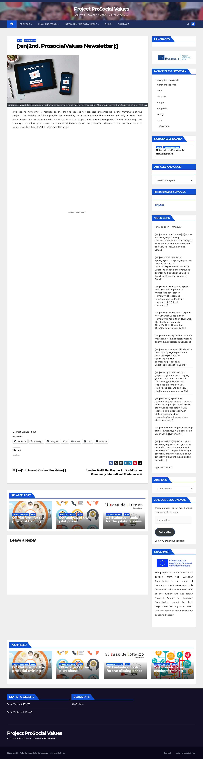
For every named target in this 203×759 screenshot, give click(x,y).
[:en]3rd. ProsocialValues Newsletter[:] (39, 470)
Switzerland (163, 126)
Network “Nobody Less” (81, 24)
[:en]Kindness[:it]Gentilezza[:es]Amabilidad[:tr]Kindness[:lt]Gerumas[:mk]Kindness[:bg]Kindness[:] (173, 338)
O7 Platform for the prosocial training (28, 519)
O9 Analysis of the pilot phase (74, 519)
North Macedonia (166, 84)
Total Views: (14, 704)
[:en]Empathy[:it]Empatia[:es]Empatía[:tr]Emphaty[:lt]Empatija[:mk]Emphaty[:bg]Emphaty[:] (174, 430)
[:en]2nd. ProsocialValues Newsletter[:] (67, 46)
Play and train (48, 24)
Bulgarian (162, 108)
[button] (188, 24)
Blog (108, 24)
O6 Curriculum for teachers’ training (168, 669)
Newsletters (30, 40)
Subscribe (165, 532)
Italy (159, 90)
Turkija (161, 114)
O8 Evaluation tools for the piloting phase (124, 519)
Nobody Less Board (171, 147)
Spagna (161, 102)
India (160, 120)
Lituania (161, 96)
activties (159, 204)
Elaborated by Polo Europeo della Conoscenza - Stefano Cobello (36, 753)
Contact (123, 24)
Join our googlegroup (185, 753)
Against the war (164, 467)
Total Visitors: (15, 712)
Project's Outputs (20, 514)
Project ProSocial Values (101, 9)
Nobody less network (167, 80)
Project (25, 24)
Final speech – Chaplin (168, 226)
